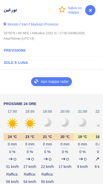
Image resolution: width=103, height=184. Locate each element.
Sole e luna (16, 63)
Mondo (13, 24)
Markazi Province (44, 24)
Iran (25, 24)
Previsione (15, 50)
